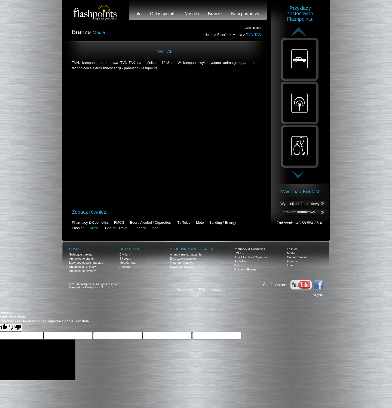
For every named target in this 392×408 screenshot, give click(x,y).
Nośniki (192, 13)
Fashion (78, 228)
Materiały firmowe (181, 262)
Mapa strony (185, 289)
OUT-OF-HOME (131, 249)
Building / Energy (222, 222)
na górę (318, 295)
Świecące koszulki (182, 266)
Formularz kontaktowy (297, 212)
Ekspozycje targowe (183, 258)
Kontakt (216, 289)
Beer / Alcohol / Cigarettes (150, 222)
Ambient (125, 266)
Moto (200, 222)
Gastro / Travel (116, 228)
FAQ (202, 289)
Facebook (318, 284)
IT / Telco (183, 222)
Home (208, 35)
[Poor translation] (15, 327)
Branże (215, 13)
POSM (74, 249)
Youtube (301, 284)
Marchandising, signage (192, 249)
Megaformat (128, 262)
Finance (140, 228)
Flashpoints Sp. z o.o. (99, 287)
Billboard (125, 258)
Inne (155, 228)
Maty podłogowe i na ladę (86, 262)
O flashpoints (162, 13)
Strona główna (138, 14)
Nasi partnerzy (245, 13)
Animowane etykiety (82, 270)
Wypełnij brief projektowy (300, 204)
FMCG (119, 222)
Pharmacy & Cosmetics (90, 222)
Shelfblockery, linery (82, 266)
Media (237, 35)
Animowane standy (81, 258)
